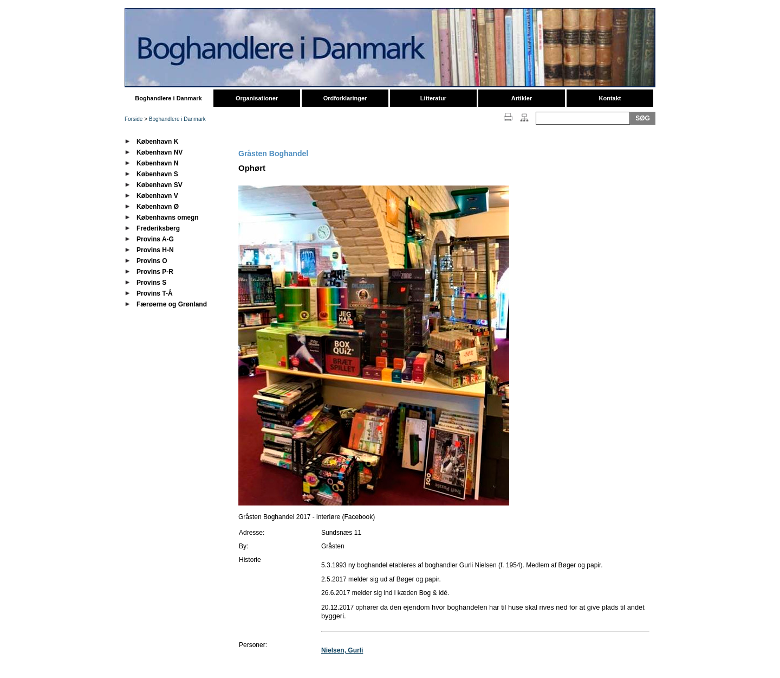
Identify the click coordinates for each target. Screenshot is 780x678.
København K (157, 141)
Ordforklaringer (345, 98)
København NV (159, 152)
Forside (133, 119)
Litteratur (433, 98)
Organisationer (257, 98)
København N (157, 163)
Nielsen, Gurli (342, 650)
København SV (159, 185)
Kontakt (610, 98)
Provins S (151, 282)
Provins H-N (155, 250)
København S (157, 174)
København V (157, 196)
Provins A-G (155, 239)
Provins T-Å (154, 293)
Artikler (521, 98)
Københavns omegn (167, 217)
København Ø (157, 206)
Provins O (151, 261)
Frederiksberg (158, 228)
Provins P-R (154, 272)
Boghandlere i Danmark (168, 98)
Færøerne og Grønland (171, 304)
